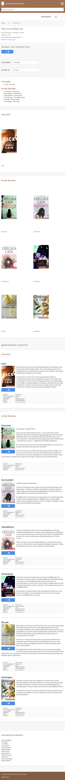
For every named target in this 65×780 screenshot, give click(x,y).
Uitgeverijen (5, 777)
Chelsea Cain (11, 39)
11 (8, 600)
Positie (16, 70)
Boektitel (17, 62)
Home (3, 23)
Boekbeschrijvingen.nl (15, 3)
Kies (55, 17)
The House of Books (20, 402)
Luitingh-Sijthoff (19, 469)
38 (7, 52)
